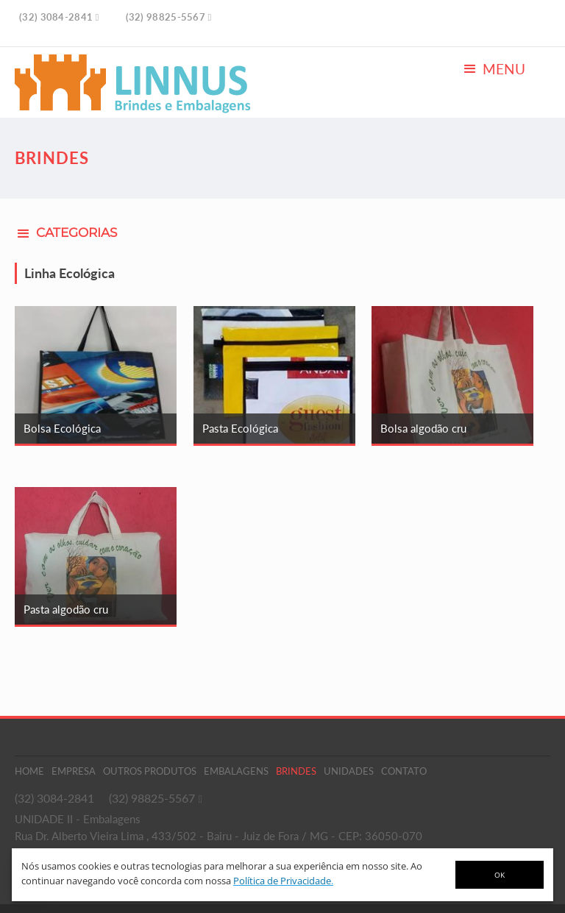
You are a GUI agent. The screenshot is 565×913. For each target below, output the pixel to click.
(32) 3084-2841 (54, 798)
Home (29, 771)
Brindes (296, 771)
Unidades (349, 771)
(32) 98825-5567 (152, 798)
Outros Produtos (149, 771)
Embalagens (236, 771)
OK (499, 875)
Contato (404, 771)
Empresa (73, 771)
